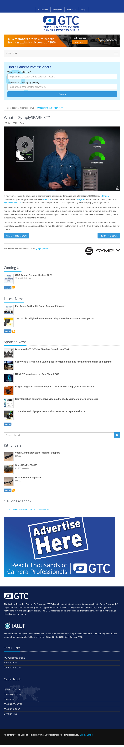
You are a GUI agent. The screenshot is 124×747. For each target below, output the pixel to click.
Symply (105, 196)
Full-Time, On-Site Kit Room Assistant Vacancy (40, 306)
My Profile (57, 10)
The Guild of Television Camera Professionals (28, 509)
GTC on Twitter (11, 699)
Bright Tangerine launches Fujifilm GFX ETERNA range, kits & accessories (55, 386)
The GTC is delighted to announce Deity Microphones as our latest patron (54, 318)
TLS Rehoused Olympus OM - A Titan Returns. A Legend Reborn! (50, 411)
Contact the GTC (12, 689)
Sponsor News (27, 108)
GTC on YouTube (12, 709)
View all (8, 288)
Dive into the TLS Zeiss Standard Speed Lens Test (42, 349)
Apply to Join (10, 663)
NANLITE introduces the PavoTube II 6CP (37, 374)
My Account (43, 10)
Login (83, 10)
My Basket (71, 10)
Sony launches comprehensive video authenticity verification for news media (56, 399)
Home (7, 108)
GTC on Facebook (12, 694)
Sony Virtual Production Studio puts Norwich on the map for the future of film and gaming (63, 361)
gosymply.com (42, 248)
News (15, 108)
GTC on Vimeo (10, 714)
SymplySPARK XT (12, 202)
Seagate (80, 199)
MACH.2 (47, 199)
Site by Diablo (86, 735)
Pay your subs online (14, 658)
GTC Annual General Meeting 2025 (33, 275)
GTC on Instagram (13, 704)
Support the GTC (12, 668)
